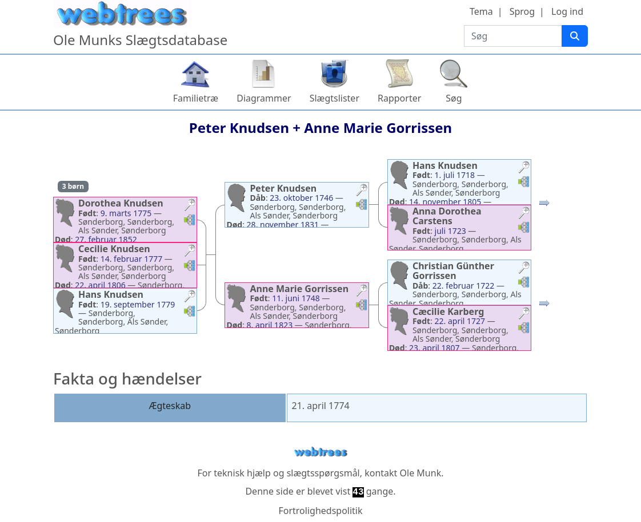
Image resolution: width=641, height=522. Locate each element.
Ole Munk (421, 473)
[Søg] (575, 36)
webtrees (320, 452)
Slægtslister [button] (334, 98)
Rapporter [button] (399, 98)
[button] (189, 206)
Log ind (567, 11)
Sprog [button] (522, 11)
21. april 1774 (321, 405)
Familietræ (196, 98)
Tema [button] (481, 11)
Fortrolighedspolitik (320, 510)
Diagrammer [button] (264, 98)
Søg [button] (454, 98)
